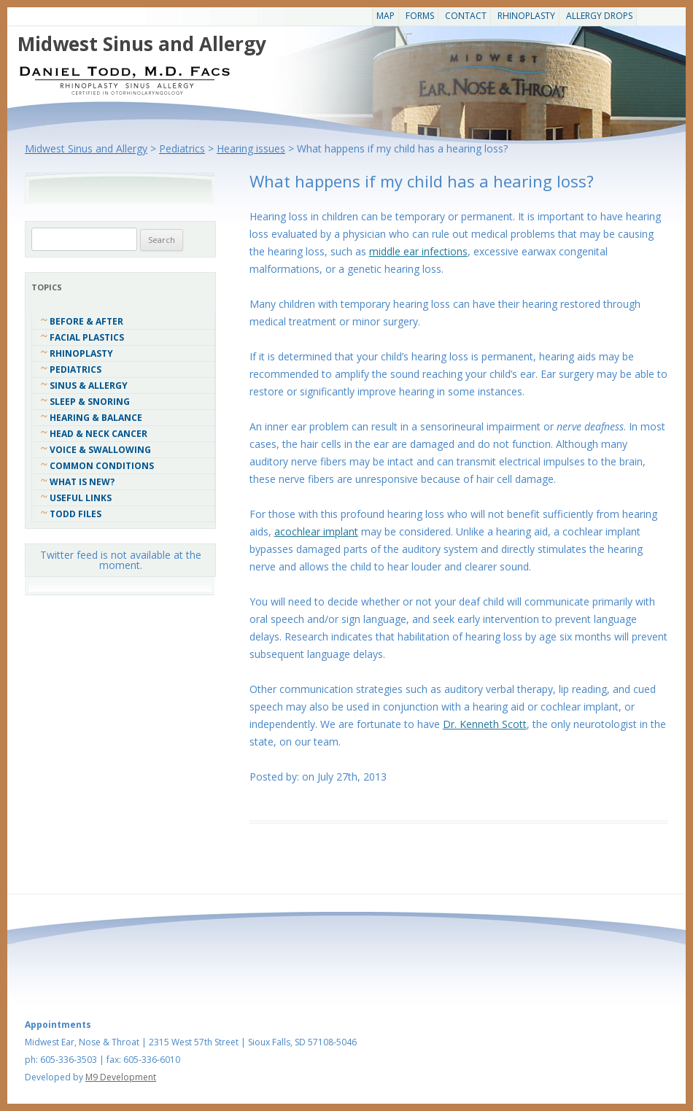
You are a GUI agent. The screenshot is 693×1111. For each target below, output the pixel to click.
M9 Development (120, 1077)
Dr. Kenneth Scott (485, 724)
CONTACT (466, 15)
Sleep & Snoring (90, 401)
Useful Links (81, 498)
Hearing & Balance (96, 417)
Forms (420, 15)
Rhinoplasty (526, 15)
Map (385, 15)
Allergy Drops (599, 15)
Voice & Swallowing (100, 450)
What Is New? (82, 482)
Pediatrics (75, 369)
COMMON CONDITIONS (102, 466)
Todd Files (75, 514)
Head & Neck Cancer (98, 433)
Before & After (86, 321)
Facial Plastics (87, 337)
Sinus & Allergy (89, 385)
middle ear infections (418, 251)
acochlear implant (316, 531)
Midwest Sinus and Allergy (142, 44)
